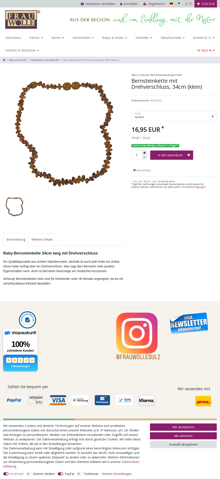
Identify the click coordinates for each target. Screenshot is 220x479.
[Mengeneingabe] (136, 155)
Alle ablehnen (183, 436)
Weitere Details (42, 239)
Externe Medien (44, 474)
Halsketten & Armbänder (45, 60)
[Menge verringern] (144, 157)
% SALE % (204, 50)
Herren (56, 38)
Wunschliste (142, 170)
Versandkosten (166, 181)
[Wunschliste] (188, 4)
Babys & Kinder (113, 38)
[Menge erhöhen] (144, 153)
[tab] (16, 239)
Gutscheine (13, 38)
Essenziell (16, 474)
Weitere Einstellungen (117, 474)
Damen (34, 38)
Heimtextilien (82, 38)
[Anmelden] (128, 4)
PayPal (69, 474)
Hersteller (142, 38)
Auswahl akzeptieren (183, 444)
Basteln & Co (202, 38)
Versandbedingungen (193, 186)
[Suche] (179, 4)
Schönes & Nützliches (20, 50)
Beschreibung (15, 239)
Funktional (91, 474)
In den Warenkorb (174, 155)
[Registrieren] (153, 4)
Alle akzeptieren (183, 427)
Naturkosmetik (171, 38)
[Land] (170, 4)
